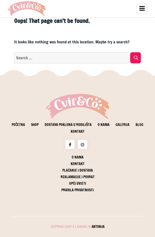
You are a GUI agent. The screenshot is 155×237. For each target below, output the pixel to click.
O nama (104, 124)
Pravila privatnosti (77, 190)
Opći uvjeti (77, 183)
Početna (18, 124)
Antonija (98, 226)
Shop (35, 124)
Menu (142, 8)
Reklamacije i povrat (78, 176)
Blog (139, 124)
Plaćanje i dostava (77, 170)
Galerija (123, 124)
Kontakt (78, 131)
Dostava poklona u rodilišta (68, 124)
